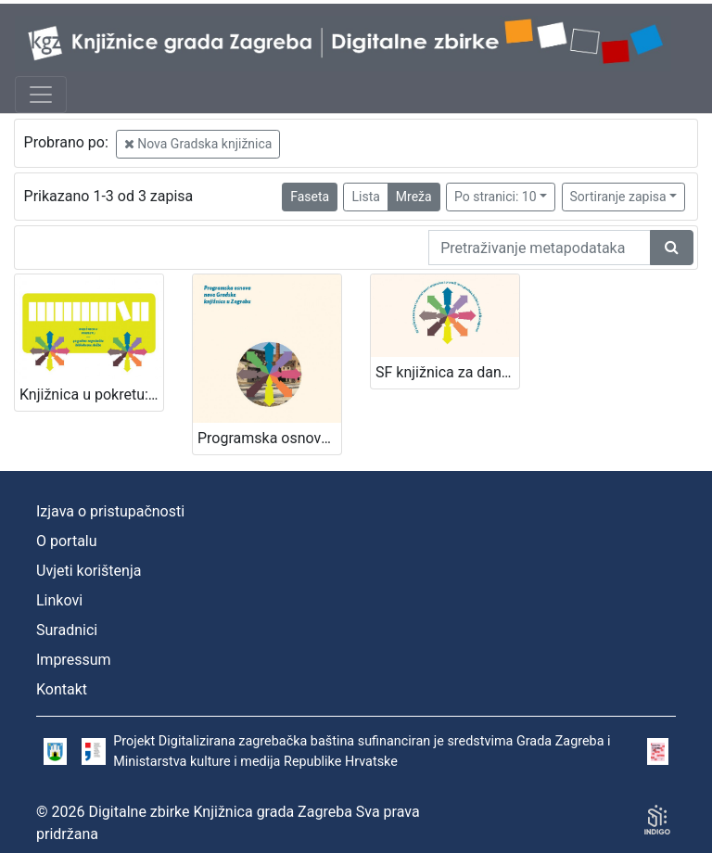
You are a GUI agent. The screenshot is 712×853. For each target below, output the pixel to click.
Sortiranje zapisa (618, 196)
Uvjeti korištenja (88, 570)
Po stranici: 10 (495, 196)
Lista (365, 196)
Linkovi (59, 600)
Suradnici (66, 630)
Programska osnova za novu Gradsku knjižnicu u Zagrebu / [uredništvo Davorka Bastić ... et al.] (269, 438)
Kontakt (61, 689)
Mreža (414, 196)
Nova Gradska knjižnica (198, 143)
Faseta (309, 196)
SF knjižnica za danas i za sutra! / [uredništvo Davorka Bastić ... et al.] (447, 372)
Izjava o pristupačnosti (110, 511)
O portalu (66, 541)
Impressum (73, 659)
